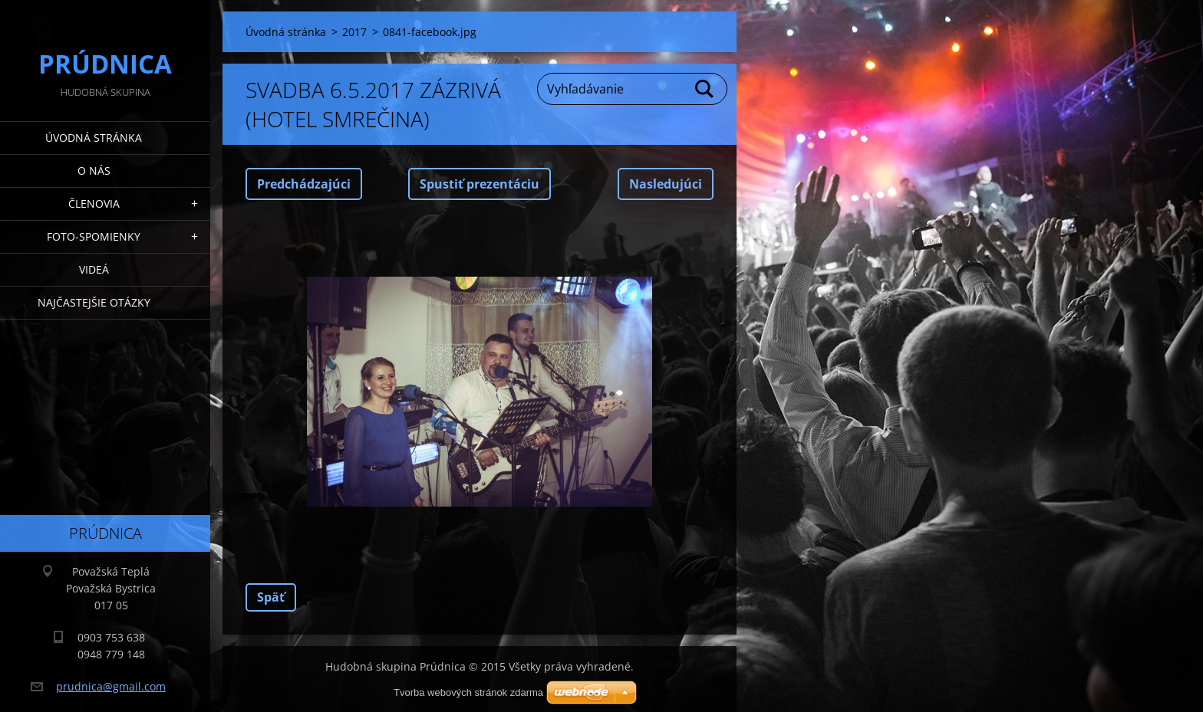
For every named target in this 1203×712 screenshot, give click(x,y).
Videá (94, 269)
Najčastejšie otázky (94, 302)
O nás (93, 170)
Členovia (94, 203)
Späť (271, 597)
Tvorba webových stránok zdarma (468, 692)
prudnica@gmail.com (111, 686)
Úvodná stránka (93, 137)
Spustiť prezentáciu (479, 184)
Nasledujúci (665, 184)
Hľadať (705, 88)
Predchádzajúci (304, 184)
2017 (354, 32)
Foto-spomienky (93, 236)
